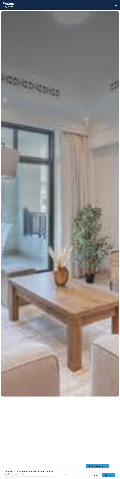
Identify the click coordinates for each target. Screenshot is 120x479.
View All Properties (97, 5)
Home (84, 5)
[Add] (99, 475)
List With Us (112, 5)
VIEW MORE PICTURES (97, 466)
